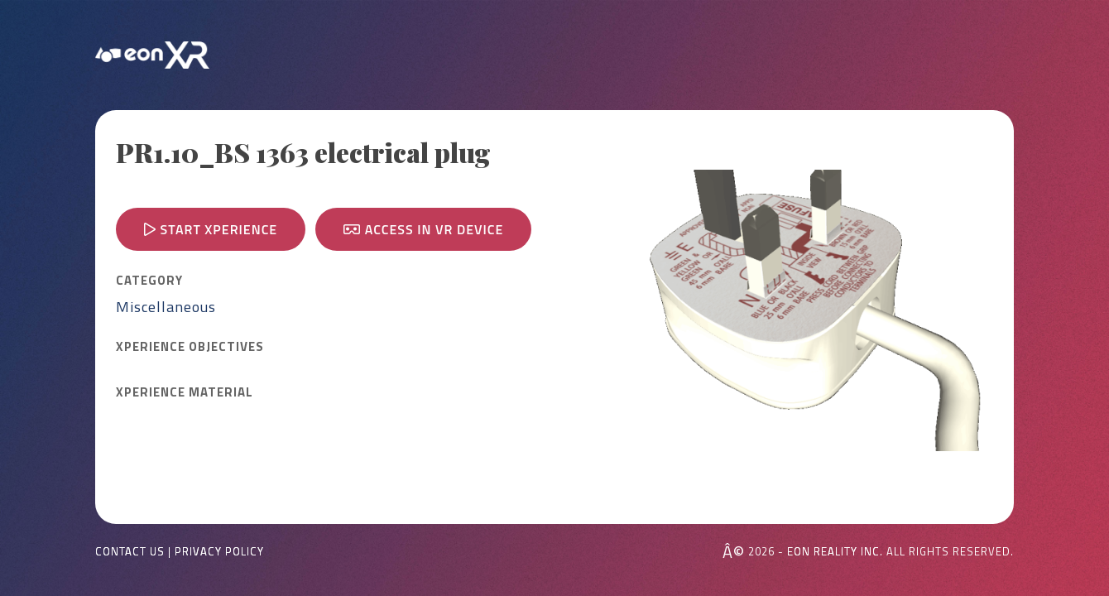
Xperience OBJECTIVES (190, 347)
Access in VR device (423, 229)
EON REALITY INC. (835, 551)
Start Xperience (210, 229)
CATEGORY (149, 281)
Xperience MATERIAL (184, 392)
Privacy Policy (219, 551)
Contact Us (130, 551)
